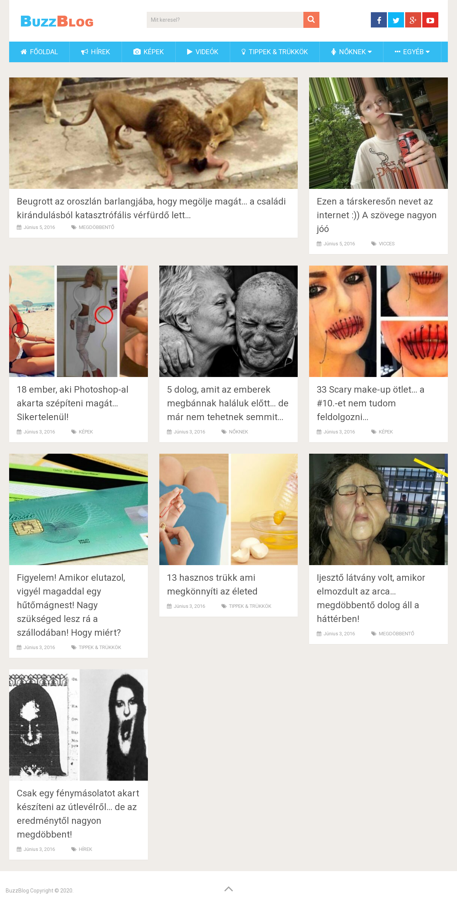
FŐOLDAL (39, 52)
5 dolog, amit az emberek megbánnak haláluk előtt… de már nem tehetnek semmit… (228, 403)
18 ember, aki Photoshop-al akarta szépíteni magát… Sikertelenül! (72, 403)
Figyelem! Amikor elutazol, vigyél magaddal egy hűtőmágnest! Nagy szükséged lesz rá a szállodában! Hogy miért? (71, 605)
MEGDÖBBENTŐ (96, 227)
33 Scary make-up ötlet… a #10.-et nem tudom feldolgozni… (371, 403)
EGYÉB (409, 52)
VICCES (387, 243)
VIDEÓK (202, 52)
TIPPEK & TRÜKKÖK (275, 52)
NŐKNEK (348, 52)
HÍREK (95, 52)
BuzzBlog (17, 891)
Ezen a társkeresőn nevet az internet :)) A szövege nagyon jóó (377, 215)
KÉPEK (148, 52)
